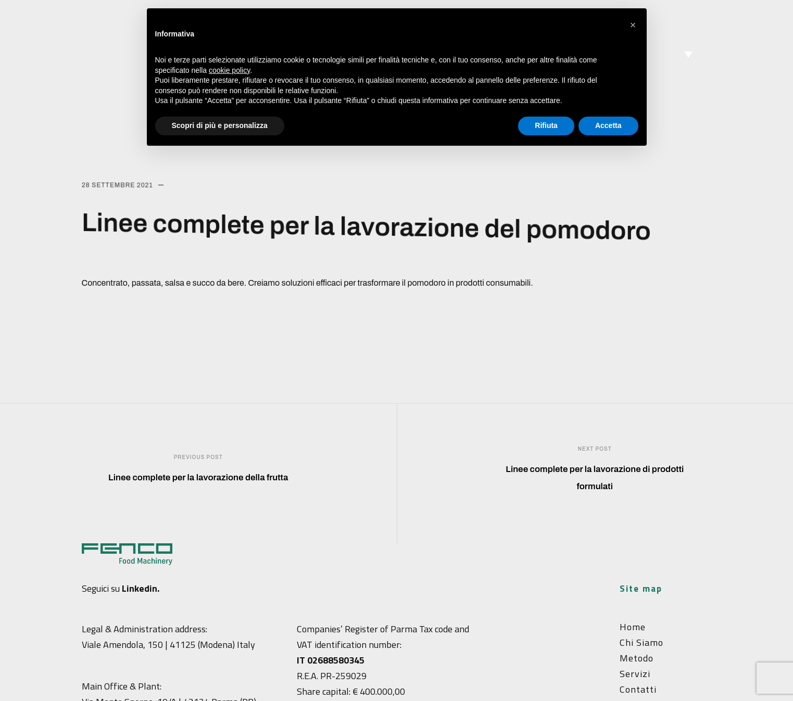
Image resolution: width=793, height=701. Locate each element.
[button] (633, 25)
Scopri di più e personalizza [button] (220, 125)
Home (633, 627)
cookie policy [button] (229, 70)
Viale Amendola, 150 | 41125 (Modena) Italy (168, 645)
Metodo (636, 658)
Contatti (638, 689)
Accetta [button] (608, 125)
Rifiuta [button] (546, 125)
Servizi (635, 674)
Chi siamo (641, 642)
